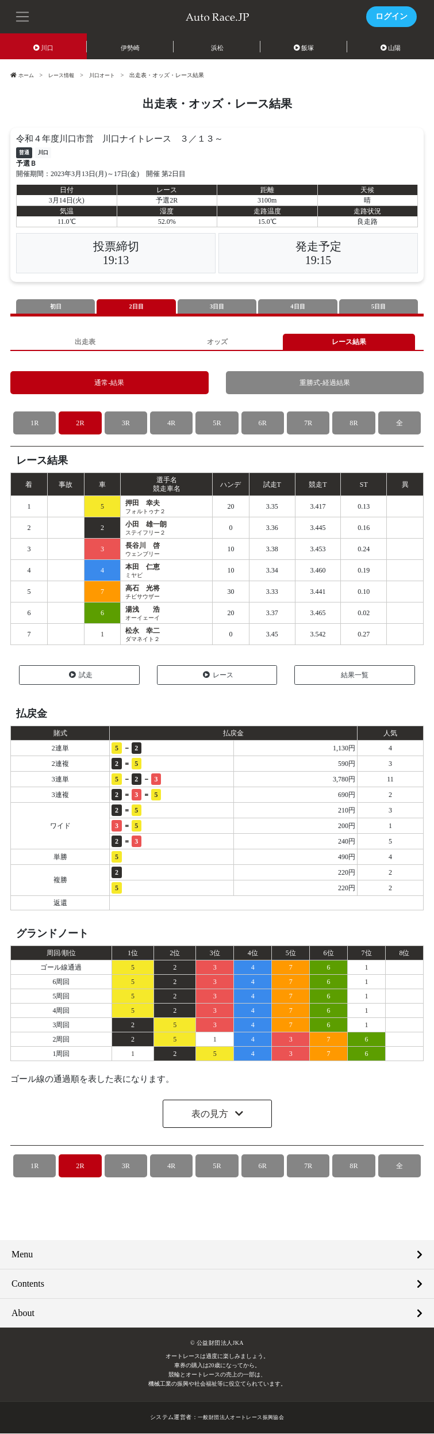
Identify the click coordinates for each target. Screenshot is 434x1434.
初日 (55, 306)
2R (80, 423)
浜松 (217, 47)
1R (34, 423)
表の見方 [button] (211, 1115)
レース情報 (64, 75)
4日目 (298, 306)
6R (262, 423)
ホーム (23, 75)
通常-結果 (109, 383)
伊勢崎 (130, 47)
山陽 (391, 47)
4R (171, 423)
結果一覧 (354, 676)
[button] (23, 15)
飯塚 (304, 47)
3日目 (217, 306)
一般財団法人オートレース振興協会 (241, 1418)
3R (125, 423)
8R (353, 423)
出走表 (85, 342)
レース (218, 676)
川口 (43, 47)
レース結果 (349, 342)
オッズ (217, 342)
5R (217, 423)
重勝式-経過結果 (324, 383)
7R (308, 423)
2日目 (136, 306)
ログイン (391, 16)
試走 (81, 676)
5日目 (379, 306)
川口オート (108, 75)
